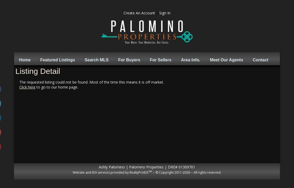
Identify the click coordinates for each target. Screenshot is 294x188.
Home (24, 60)
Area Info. (190, 60)
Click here (27, 87)
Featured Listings (57, 60)
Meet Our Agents (226, 60)
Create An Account (139, 12)
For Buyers (129, 60)
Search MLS (97, 60)
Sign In (164, 12)
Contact (260, 60)
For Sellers (161, 60)
